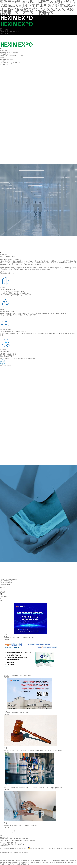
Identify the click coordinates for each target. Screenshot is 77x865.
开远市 (14, 864)
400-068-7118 (4, 837)
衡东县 (9, 862)
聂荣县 (54, 860)
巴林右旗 (4, 864)
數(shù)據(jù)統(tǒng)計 (67, 848)
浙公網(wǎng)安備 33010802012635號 (41, 848)
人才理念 (2, 63)
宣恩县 (22, 864)
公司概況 (2, 31)
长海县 (18, 864)
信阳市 (53, 862)
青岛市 (44, 862)
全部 (38, 599)
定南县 (71, 862)
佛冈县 (41, 860)
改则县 (46, 860)
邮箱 (1, 860)
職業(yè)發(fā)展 (9, 63)
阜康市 (27, 862)
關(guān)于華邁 (4, 30)
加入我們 (17, 63)
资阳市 (63, 860)
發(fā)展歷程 (8, 31)
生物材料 (12, 35)
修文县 (58, 862)
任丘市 (18, 860)
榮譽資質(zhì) (16, 31)
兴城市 (9, 864)
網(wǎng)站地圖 (56, 848)
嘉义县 (49, 862)
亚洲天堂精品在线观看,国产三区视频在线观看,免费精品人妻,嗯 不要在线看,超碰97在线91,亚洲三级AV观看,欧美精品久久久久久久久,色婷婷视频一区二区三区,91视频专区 (38, 857)
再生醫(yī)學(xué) (5, 35)
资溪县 (9, 860)
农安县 (22, 862)
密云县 (68, 860)
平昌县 (22, 860)
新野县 (37, 860)
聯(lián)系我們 (4, 64)
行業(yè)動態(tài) (9, 59)
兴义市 (50, 860)
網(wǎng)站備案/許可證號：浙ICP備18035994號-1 (14, 848)
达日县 (36, 862)
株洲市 (66, 862)
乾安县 (72, 860)
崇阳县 (5, 862)
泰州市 (18, 862)
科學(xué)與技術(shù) (6, 33)
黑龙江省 (31, 860)
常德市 (31, 862)
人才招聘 (2, 61)
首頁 (1, 28)
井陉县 (62, 862)
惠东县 (14, 860)
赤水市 (40, 862)
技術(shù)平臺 (19, 35)
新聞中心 (2, 57)
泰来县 (59, 860)
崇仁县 (27, 860)
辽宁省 (27, 864)
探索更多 (2, 271)
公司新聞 (2, 59)
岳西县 (5, 860)
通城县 (14, 862)
